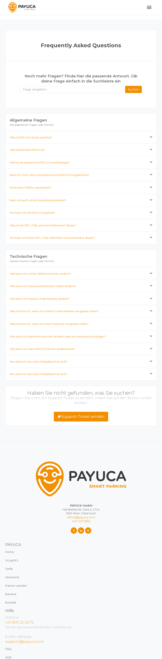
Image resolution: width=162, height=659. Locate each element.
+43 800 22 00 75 (19, 622)
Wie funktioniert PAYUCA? (27, 150)
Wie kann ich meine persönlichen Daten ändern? (43, 286)
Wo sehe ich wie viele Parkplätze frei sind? (38, 361)
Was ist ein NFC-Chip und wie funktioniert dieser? (43, 225)
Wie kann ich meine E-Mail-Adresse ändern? (39, 298)
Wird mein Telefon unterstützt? (31, 187)
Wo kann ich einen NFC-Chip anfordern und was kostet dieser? (52, 238)
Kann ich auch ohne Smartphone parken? (38, 200)
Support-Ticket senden (81, 416)
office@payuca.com (81, 517)
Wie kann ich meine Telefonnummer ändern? (40, 273)
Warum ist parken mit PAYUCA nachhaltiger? (40, 162)
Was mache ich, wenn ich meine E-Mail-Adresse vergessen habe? (54, 311)
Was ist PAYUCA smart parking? (31, 137)
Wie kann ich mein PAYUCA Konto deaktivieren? (42, 349)
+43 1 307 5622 (81, 521)
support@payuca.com (24, 642)
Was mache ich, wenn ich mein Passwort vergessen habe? (49, 323)
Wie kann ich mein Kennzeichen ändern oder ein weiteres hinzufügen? (58, 336)
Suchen (133, 89)
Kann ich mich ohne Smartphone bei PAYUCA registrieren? (49, 175)
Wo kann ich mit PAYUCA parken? (32, 213)
